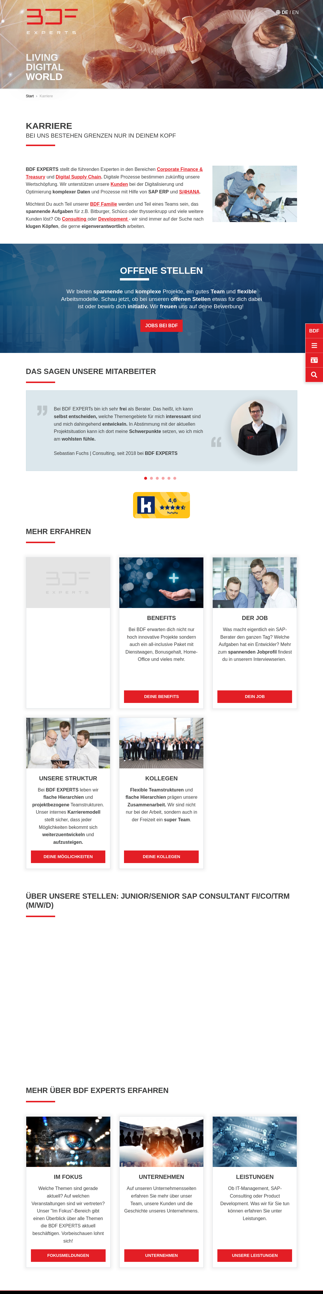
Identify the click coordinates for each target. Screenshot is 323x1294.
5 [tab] (170, 475)
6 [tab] (176, 475)
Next (302, 431)
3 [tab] (159, 475)
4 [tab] (164, 475)
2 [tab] (153, 475)
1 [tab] (147, 475)
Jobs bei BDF (161, 325)
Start (30, 96)
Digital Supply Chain (78, 176)
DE (286, 12)
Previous (22, 431)
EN (295, 12)
